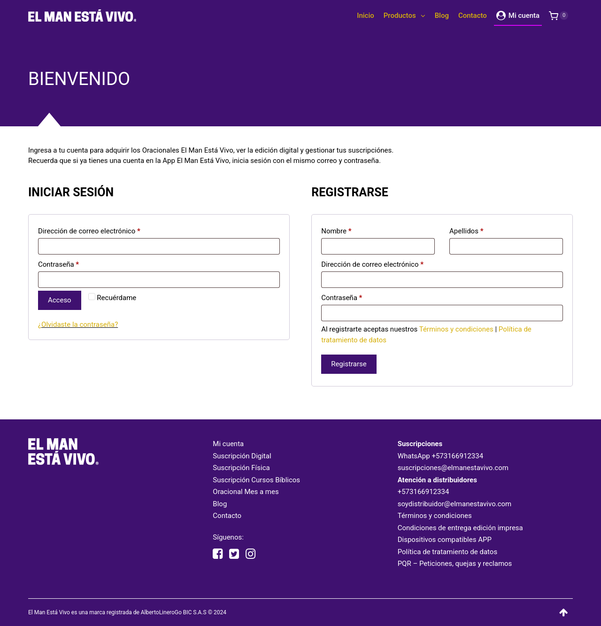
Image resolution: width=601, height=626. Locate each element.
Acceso (59, 300)
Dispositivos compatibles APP (445, 539)
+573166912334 (457, 456)
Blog (220, 504)
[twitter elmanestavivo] (234, 554)
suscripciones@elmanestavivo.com (453, 468)
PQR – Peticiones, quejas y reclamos (455, 563)
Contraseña (58, 264)
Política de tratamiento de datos (448, 552)
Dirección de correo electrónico (89, 231)
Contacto (227, 515)
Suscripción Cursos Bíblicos (256, 480)
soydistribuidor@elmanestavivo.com (455, 504)
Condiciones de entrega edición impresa (460, 528)
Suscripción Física (241, 468)
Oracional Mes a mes (245, 491)
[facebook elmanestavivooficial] (218, 554)
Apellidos (466, 231)
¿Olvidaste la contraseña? (78, 324)
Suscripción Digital (242, 456)
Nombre (336, 231)
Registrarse (349, 364)
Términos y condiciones (456, 329)
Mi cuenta (228, 444)
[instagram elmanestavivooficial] (250, 554)
